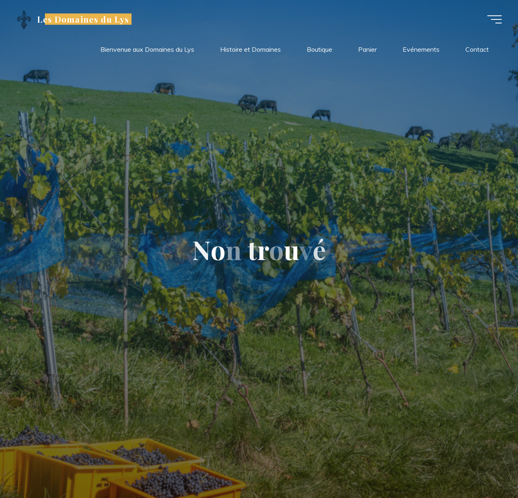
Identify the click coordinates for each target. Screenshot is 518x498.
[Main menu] (494, 19)
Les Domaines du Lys (83, 19)
